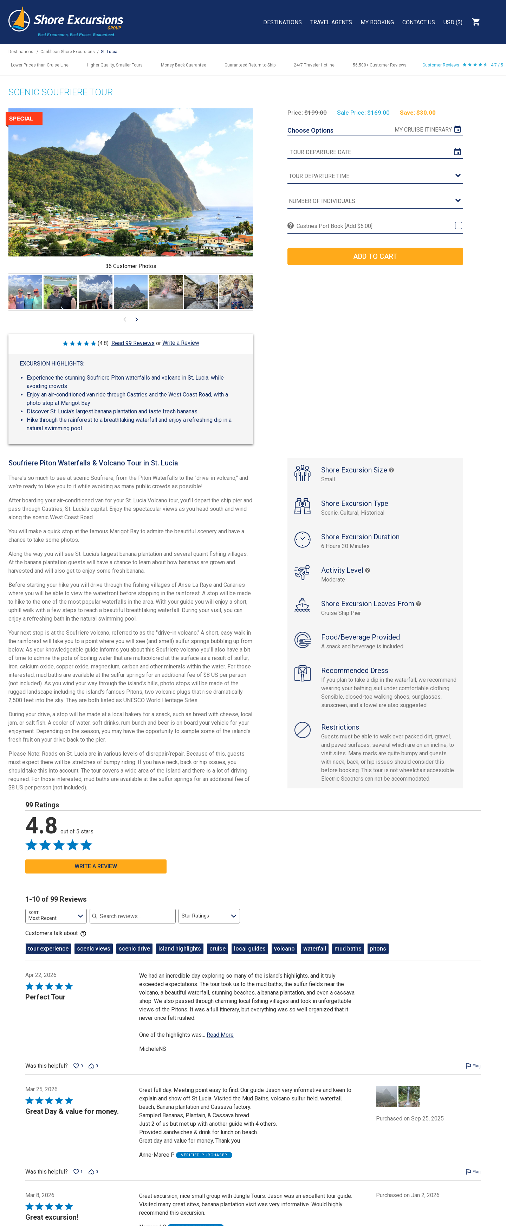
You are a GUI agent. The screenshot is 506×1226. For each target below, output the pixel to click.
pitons (378, 956)
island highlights (179, 956)
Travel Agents (331, 22)
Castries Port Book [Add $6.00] (334, 226)
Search (494, 22)
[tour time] (375, 176)
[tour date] (375, 152)
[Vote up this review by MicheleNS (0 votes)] (78, 1073)
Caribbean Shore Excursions (67, 51)
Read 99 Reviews (133, 343)
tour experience (48, 956)
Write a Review (180, 342)
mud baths (348, 956)
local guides (250, 956)
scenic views (93, 956)
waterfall (314, 956)
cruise (217, 956)
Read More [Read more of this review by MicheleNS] (220, 1042)
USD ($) (452, 22)
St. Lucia (109, 51)
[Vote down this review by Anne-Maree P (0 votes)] (93, 1179)
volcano (284, 956)
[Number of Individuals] (375, 201)
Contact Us (418, 22)
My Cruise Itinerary (423, 129)
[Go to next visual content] (137, 319)
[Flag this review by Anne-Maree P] (473, 1179)
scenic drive (134, 956)
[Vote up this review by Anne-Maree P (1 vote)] (78, 1179)
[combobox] (56, 923)
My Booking (377, 22)
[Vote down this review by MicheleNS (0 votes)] (93, 1073)
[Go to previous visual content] (125, 319)
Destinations (282, 22)
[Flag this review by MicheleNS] (473, 1073)
